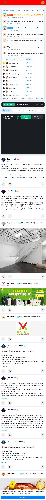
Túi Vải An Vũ (11, 283)
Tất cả (6, 110)
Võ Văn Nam (12, 66)
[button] (43, 2)
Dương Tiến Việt (13, 63)
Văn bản (17, 110)
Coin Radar (11, 159)
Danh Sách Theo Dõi (37, 117)
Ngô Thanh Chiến (14, 95)
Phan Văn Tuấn (13, 70)
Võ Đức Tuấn (12, 91)
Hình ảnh (29, 110)
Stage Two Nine (12, 223)
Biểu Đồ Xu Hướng (26, 117)
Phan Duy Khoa (13, 81)
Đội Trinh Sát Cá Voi (14, 346)
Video (41, 110)
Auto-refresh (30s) (28, 98)
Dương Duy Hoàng (14, 84)
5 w (8, 161)
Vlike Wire (10, 191)
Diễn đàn (15, 98)
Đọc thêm (4, 180)
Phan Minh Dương (14, 74)
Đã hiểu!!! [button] (23, 497)
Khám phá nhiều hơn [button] (24, 493)
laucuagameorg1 (13, 473)
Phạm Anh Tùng (13, 77)
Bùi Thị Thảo (12, 88)
